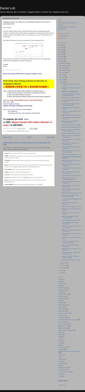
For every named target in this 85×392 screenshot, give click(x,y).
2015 (61, 54)
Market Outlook (62, 328)
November (65, 65)
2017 (61, 49)
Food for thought (62, 305)
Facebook (61, 302)
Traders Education (63, 367)
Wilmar (60, 374)
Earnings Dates (62, 298)
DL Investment (64, 35)
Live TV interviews (63, 324)
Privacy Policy (62, 29)
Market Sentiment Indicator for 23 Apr (71, 127)
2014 (61, 56)
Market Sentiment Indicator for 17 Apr (71, 154)
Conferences (61, 296)
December (65, 63)
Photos (60, 343)
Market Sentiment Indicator (65, 330)
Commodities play (63, 294)
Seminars (60, 349)
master (60, 332)
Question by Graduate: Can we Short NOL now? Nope (71, 151)
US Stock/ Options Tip (64, 372)
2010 (61, 273)
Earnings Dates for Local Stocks (66, 27)
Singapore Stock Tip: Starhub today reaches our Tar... (70, 253)
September (65, 70)
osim (59, 338)
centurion (60, 292)
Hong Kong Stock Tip (64, 313)
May (63, 79)
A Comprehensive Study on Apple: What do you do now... (70, 104)
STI (59, 357)
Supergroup (61, 359)
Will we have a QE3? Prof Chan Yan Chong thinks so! (71, 161)
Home (29, 137)
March (63, 263)
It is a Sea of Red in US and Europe (70, 125)
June (63, 77)
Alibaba (60, 279)
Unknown (62, 38)
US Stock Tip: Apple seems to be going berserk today (70, 242)
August (64, 72)
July (63, 75)
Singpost (60, 355)
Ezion (59, 300)
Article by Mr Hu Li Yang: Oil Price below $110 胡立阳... (70, 196)
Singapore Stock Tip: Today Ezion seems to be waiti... (70, 257)
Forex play (61, 307)
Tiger (59, 365)
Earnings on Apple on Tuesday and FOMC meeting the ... (70, 130)
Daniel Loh (7, 8)
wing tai (60, 376)
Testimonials (61, 363)
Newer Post (7, 137)
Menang (60, 334)
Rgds (59, 345)
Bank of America (62, 288)
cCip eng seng (62, 290)
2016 (61, 52)
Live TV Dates (62, 321)
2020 (61, 45)
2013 (61, 59)
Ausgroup (61, 283)
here (26, 119)
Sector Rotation (62, 347)
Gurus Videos (62, 311)
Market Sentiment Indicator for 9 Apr (71, 220)
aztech (60, 285)
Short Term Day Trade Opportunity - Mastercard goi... (70, 172)
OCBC (60, 336)
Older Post (50, 137)
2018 (61, 47)
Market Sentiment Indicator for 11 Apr (71, 193)
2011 (61, 270)
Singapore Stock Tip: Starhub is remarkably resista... (69, 121)
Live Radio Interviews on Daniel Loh (67, 319)
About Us (60, 25)
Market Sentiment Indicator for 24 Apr (71, 115)
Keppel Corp (61, 315)
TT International (62, 369)
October (64, 68)
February (64, 265)
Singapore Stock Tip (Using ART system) (18, 131)
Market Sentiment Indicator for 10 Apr (71, 206)
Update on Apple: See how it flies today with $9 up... (70, 143)
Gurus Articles (62, 309)
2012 (61, 61)
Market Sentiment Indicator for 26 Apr (71, 97)
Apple (60, 281)
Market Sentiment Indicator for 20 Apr (71, 133)
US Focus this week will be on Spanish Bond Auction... (69, 178)
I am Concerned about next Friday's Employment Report (70, 94)
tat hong (60, 361)
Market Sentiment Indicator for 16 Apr (71, 175)
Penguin (60, 341)
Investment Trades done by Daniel (67, 23)
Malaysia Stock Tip (63, 326)
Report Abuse (63, 380)
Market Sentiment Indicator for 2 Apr (71, 260)
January (64, 267)
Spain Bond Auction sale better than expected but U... (70, 136)
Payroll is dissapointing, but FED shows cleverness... (70, 217)
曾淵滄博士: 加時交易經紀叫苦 (69, 91)
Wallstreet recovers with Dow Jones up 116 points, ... (70, 189)
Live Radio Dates (63, 317)
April (63, 82)
